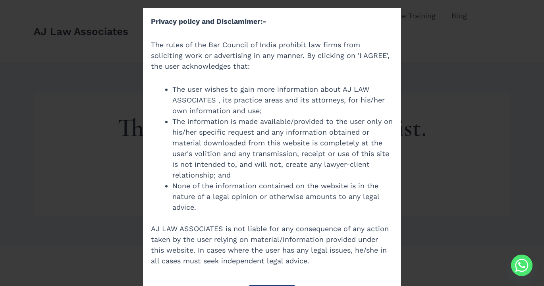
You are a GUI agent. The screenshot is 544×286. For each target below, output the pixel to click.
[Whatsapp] (521, 265)
